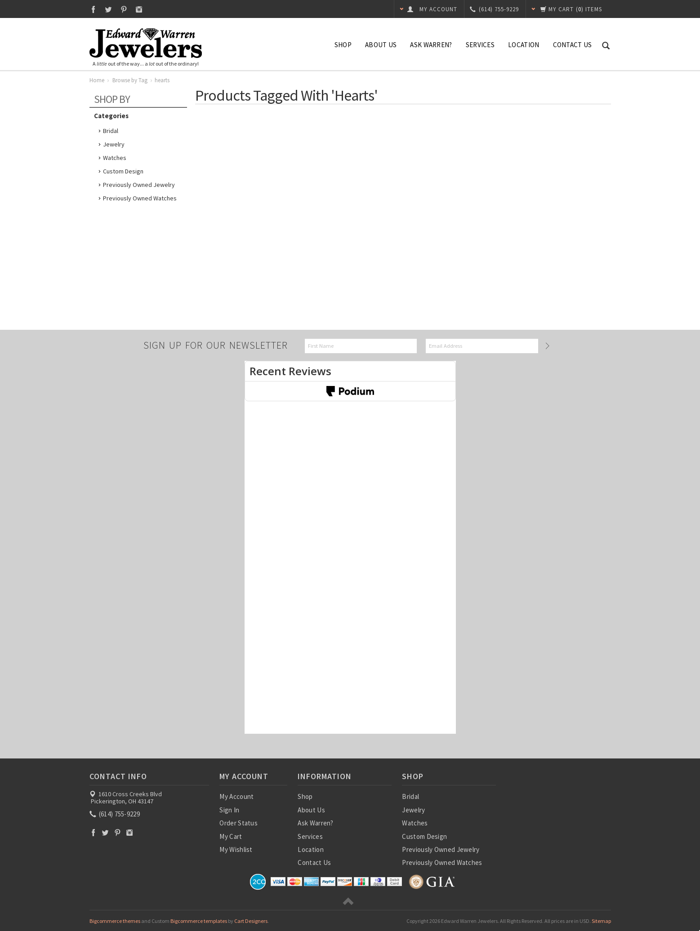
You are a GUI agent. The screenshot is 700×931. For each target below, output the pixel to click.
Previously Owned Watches (140, 198)
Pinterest (124, 9)
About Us (381, 44)
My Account (236, 796)
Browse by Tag (129, 80)
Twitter (108, 9)
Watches (114, 158)
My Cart (230, 836)
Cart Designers (251, 921)
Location (523, 44)
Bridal (110, 131)
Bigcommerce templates (198, 921)
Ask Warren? (431, 44)
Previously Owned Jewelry (139, 185)
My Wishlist (235, 849)
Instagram (139, 9)
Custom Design (123, 171)
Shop (343, 44)
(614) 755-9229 (115, 814)
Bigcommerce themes (114, 921)
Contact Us (572, 44)
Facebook (93, 9)
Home (96, 80)
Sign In (229, 810)
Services (480, 44)
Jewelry (114, 144)
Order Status (238, 823)
